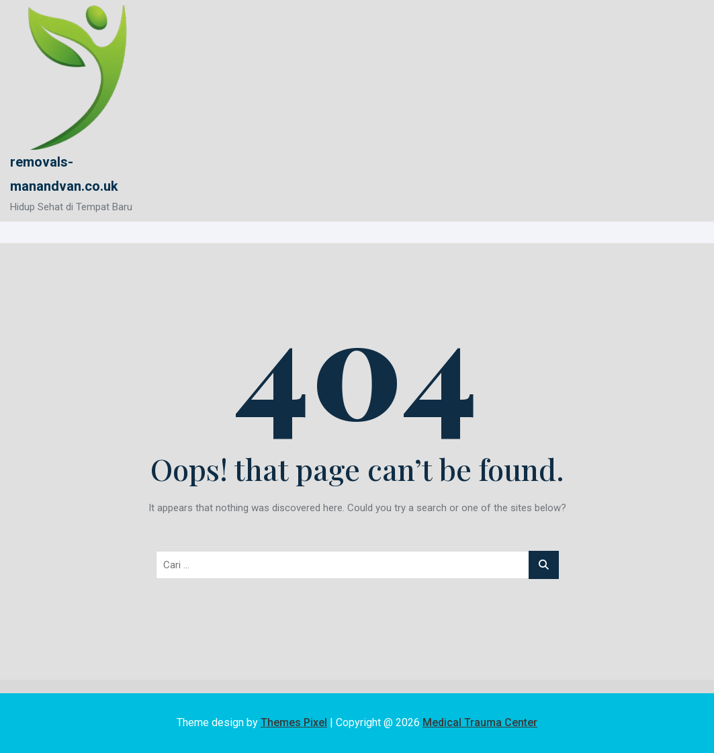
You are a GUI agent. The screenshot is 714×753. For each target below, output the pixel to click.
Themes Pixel (294, 722)
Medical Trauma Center (479, 722)
